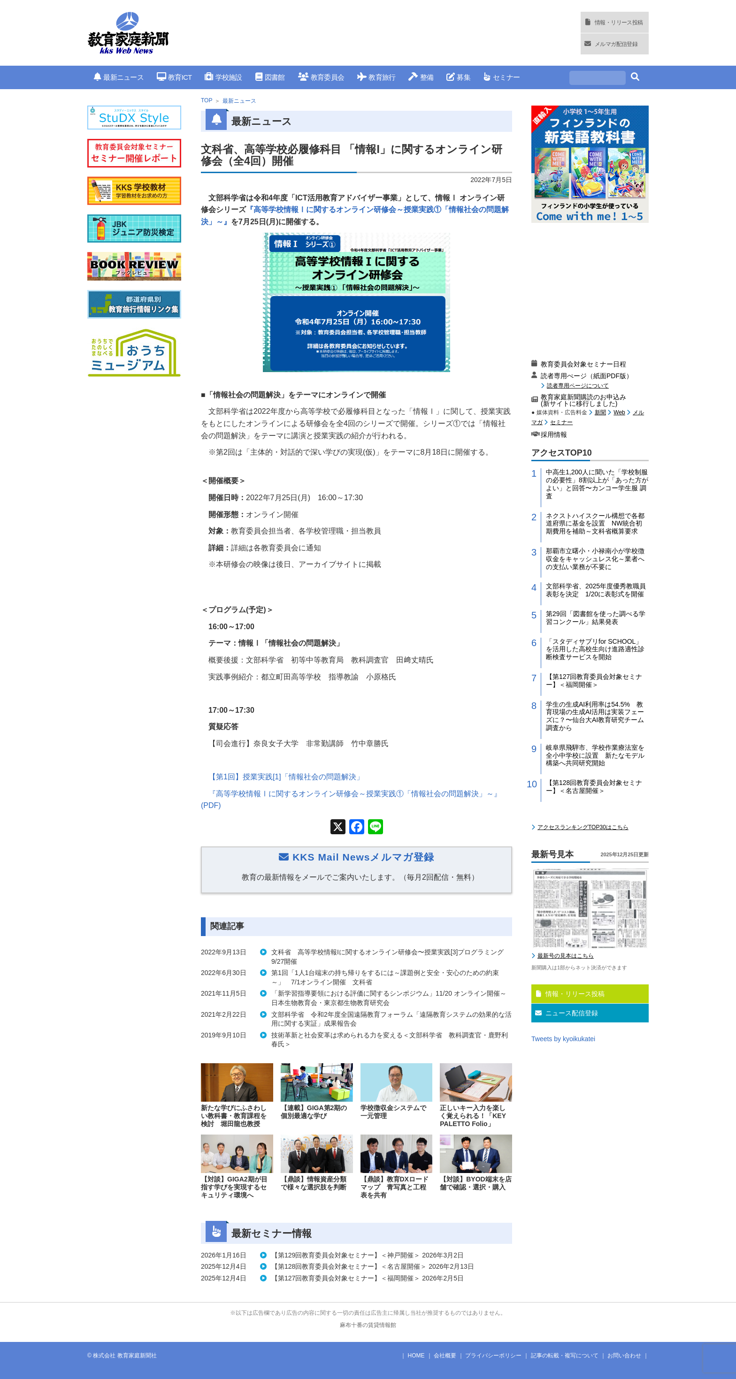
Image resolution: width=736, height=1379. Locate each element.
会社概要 (445, 1355)
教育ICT (174, 77)
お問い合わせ (624, 1355)
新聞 (600, 412)
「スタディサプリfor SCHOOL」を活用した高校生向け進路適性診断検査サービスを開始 (595, 649)
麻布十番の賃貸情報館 (368, 1325)
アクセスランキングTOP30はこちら (583, 827)
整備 (420, 77)
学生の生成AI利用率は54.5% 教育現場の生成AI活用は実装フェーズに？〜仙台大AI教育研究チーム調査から (595, 716)
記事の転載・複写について (564, 1355)
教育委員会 (321, 77)
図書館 (270, 77)
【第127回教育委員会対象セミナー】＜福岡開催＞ (594, 680)
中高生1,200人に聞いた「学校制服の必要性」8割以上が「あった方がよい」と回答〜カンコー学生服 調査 (597, 483)
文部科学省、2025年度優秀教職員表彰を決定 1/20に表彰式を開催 (596, 590)
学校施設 (223, 77)
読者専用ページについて (578, 385)
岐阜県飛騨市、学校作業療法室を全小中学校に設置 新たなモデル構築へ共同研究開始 (595, 755)
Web (619, 412)
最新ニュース (119, 77)
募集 (458, 77)
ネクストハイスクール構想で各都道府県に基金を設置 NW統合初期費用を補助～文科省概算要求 (595, 523)
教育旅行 (376, 77)
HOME (416, 1355)
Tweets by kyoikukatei (563, 1039)
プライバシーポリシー (493, 1355)
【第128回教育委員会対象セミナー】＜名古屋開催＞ (594, 786)
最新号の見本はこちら (565, 955)
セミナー (501, 77)
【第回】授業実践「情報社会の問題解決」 (286, 777)
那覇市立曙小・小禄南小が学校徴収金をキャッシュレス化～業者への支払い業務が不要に (595, 559)
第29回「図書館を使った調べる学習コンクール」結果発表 (595, 617)
